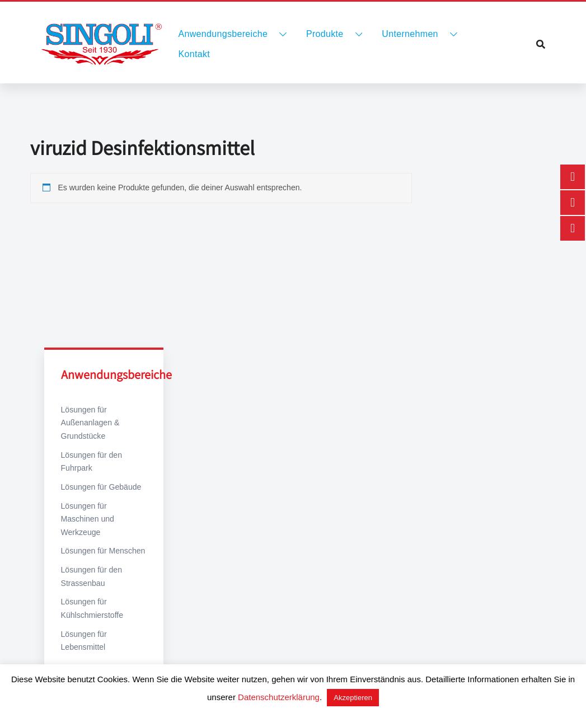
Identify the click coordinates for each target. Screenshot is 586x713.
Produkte (325, 34)
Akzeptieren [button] (353, 697)
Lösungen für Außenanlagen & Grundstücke (90, 422)
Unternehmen (410, 34)
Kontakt (194, 54)
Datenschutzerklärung (279, 697)
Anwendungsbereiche (223, 34)
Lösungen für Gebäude (101, 486)
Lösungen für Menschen (103, 537)
